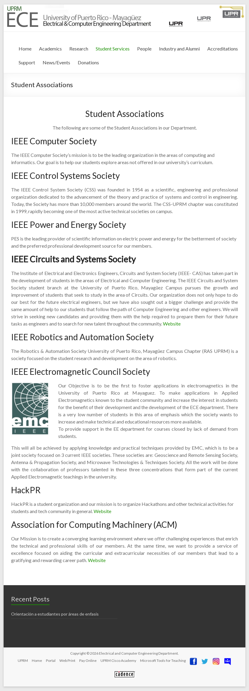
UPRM (23, 660)
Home (25, 48)
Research (78, 48)
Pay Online (88, 660)
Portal (51, 660)
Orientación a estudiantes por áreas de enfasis (55, 613)
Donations (88, 62)
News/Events (56, 62)
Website (172, 323)
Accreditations (222, 48)
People (144, 48)
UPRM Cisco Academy (118, 660)
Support (27, 62)
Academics (50, 48)
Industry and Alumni (179, 48)
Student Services (113, 48)
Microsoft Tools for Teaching (163, 660)
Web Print (67, 660)
